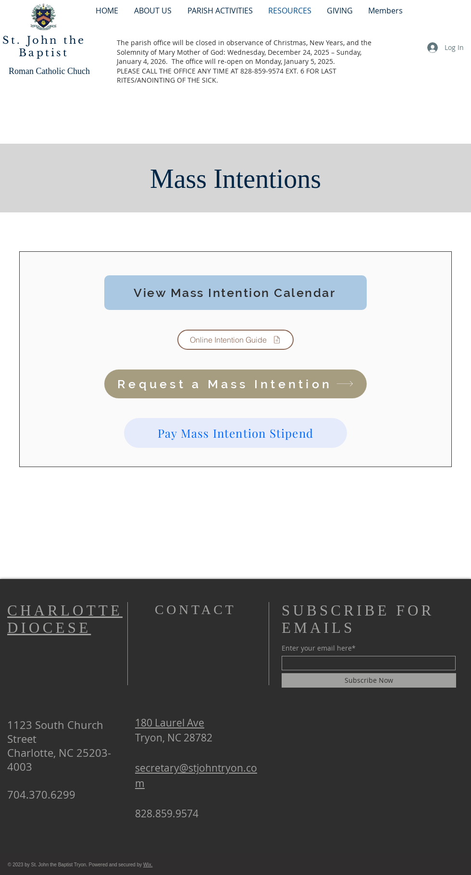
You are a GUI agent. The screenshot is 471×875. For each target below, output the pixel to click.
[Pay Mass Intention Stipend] (235, 433)
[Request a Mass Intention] (235, 384)
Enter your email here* (319, 648)
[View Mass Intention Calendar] (235, 292)
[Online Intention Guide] (235, 340)
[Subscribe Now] (369, 680)
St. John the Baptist (44, 46)
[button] (219, 10)
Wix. (147, 864)
